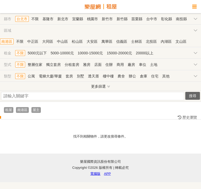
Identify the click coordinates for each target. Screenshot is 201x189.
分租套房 (72, 64)
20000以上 (144, 53)
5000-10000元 (62, 53)
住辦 (109, 64)
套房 (69, 76)
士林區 (136, 41)
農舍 (121, 76)
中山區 (62, 41)
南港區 (6, 41)
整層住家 (35, 64)
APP (107, 174)
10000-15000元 (90, 53)
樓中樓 (108, 76)
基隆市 (47, 19)
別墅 (80, 76)
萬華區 (106, 41)
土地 (153, 64)
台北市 (21, 19)
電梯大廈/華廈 (50, 76)
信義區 (121, 41)
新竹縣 (121, 19)
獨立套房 (53, 64)
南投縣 (181, 19)
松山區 (77, 41)
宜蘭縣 (77, 19)
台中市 (151, 19)
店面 (98, 64)
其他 (166, 76)
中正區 (32, 41)
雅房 (87, 64)
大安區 (92, 41)
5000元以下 (37, 53)
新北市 (62, 19)
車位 (142, 64)
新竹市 (107, 19)
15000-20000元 (119, 53)
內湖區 (166, 41)
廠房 (131, 64)
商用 (120, 64)
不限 (35, 19)
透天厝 (93, 76)
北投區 (151, 41)
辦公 (132, 76)
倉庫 (143, 76)
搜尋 (192, 96)
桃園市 (92, 19)
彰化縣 (166, 19)
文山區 (181, 41)
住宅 (154, 76)
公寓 (31, 76)
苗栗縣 (136, 19)
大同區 (47, 41)
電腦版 (95, 174)
